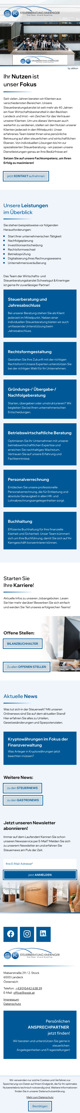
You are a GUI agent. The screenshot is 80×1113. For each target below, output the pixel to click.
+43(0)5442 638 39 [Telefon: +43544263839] (28, 988)
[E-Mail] (40, 863)
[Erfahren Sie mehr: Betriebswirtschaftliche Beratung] (40, 446)
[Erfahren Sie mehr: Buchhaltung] (40, 533)
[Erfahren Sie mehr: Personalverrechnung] (40, 491)
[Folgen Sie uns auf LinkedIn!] (43, 934)
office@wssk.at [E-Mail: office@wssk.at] (24, 993)
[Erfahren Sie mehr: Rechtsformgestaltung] (40, 361)
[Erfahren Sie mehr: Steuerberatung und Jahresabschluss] (40, 316)
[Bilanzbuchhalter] (22, 643)
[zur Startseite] (31, 12)
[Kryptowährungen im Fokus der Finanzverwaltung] (40, 748)
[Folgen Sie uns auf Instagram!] (27, 934)
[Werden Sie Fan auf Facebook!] (10, 934)
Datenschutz (12, 1004)
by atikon (73, 68)
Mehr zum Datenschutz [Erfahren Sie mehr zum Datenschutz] (39, 1097)
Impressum (11, 999)
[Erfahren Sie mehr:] (40, 1035)
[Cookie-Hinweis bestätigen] (40, 1106)
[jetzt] (25, 176)
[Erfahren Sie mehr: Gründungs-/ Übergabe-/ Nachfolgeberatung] (40, 401)
